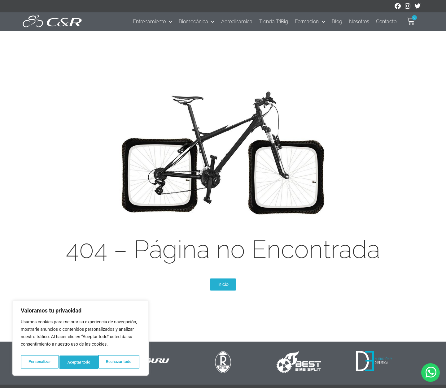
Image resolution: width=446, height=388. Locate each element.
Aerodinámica (236, 21)
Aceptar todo (121, 362)
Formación (310, 22)
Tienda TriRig (273, 21)
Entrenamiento (152, 22)
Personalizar (39, 362)
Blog (337, 21)
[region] (80, 339)
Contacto (386, 21)
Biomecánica (196, 22)
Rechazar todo (80, 362)
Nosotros (359, 21)
